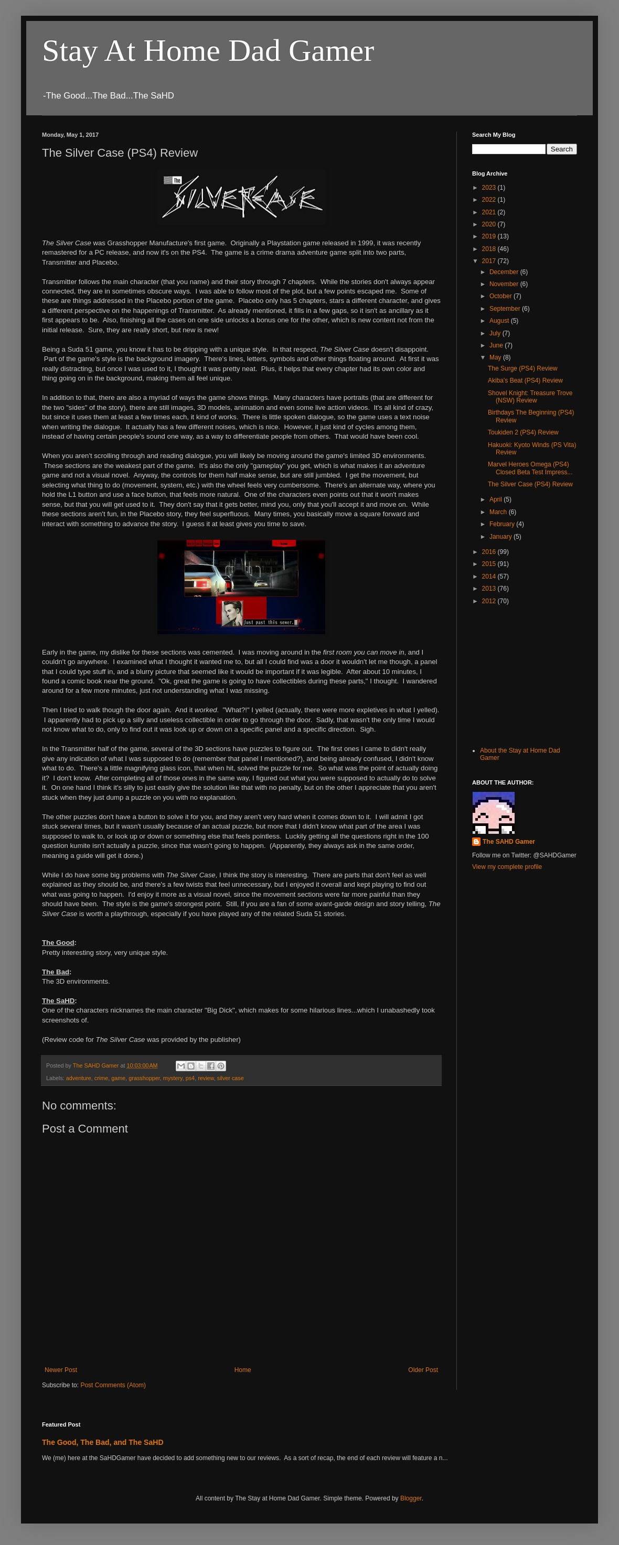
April (496, 499)
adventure (78, 1078)
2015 (490, 564)
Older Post (423, 1370)
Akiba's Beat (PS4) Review (525, 380)
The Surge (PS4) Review (523, 368)
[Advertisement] (524, 674)
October (501, 296)
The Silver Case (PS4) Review (530, 484)
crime (101, 1078)
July (496, 333)
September (505, 308)
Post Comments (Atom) (113, 1385)
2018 (490, 249)
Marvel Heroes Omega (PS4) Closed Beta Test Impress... (530, 468)
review (206, 1078)
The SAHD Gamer (509, 841)
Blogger (411, 1498)
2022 (490, 199)
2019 (490, 236)
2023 (490, 187)
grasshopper (144, 1078)
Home (242, 1370)
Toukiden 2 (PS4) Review (523, 432)
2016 (490, 552)
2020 (490, 224)
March (499, 512)
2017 (490, 261)
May (496, 357)
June (497, 345)
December (504, 272)
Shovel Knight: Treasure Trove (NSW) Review (530, 396)
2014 (490, 576)
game (118, 1078)
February (502, 524)
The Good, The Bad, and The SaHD (103, 1442)
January (501, 536)
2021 (490, 212)
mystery (173, 1078)
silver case (230, 1078)
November (504, 284)
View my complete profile (507, 867)
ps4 (190, 1078)
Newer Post (61, 1370)
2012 (490, 601)
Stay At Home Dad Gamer (208, 50)
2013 (490, 588)
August (500, 320)
